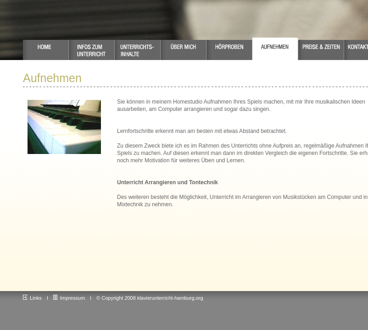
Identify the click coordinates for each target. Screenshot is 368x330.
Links (32, 298)
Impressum (69, 298)
